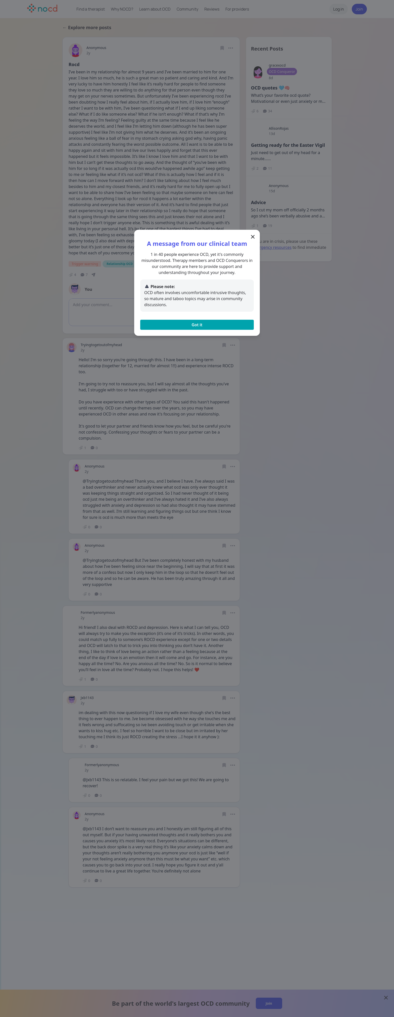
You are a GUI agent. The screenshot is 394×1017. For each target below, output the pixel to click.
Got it (196, 325)
